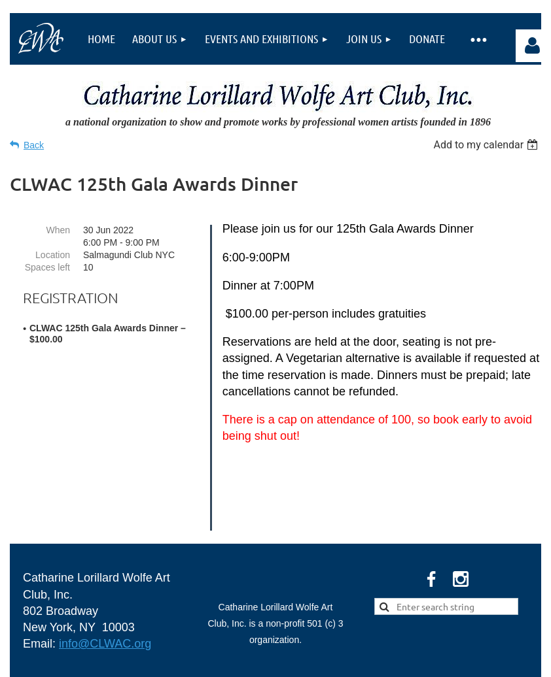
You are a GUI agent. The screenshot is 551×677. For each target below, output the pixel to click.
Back (34, 145)
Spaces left (47, 267)
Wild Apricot (392, 660)
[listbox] (487, 145)
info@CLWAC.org (105, 573)
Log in (532, 45)
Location (52, 255)
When (58, 230)
